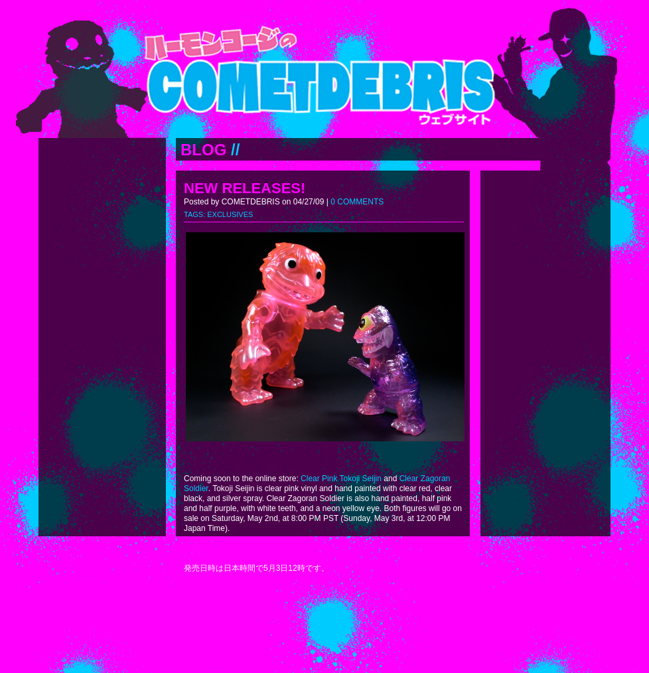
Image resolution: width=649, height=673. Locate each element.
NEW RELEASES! (244, 188)
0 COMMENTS (357, 201)
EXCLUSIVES (230, 214)
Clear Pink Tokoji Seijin (341, 478)
